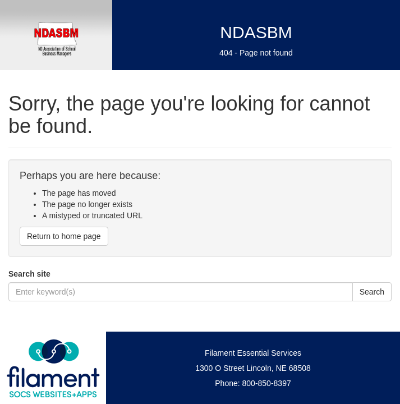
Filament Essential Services (253, 352)
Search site (29, 273)
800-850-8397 (266, 383)
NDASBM (256, 32)
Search (372, 291)
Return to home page (64, 236)
